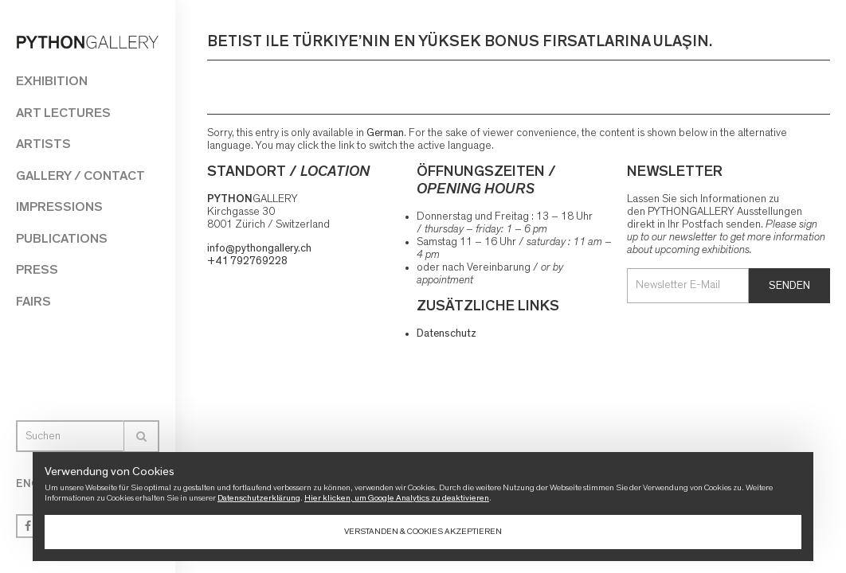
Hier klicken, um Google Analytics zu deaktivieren (396, 497)
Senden (789, 285)
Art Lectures (63, 112)
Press (37, 269)
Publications (62, 238)
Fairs (33, 301)
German (385, 132)
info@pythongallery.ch (259, 248)
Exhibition (52, 81)
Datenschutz (446, 333)
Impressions (59, 206)
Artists (43, 143)
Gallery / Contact (80, 175)
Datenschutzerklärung (258, 497)
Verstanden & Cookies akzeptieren (423, 531)
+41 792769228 (247, 261)
